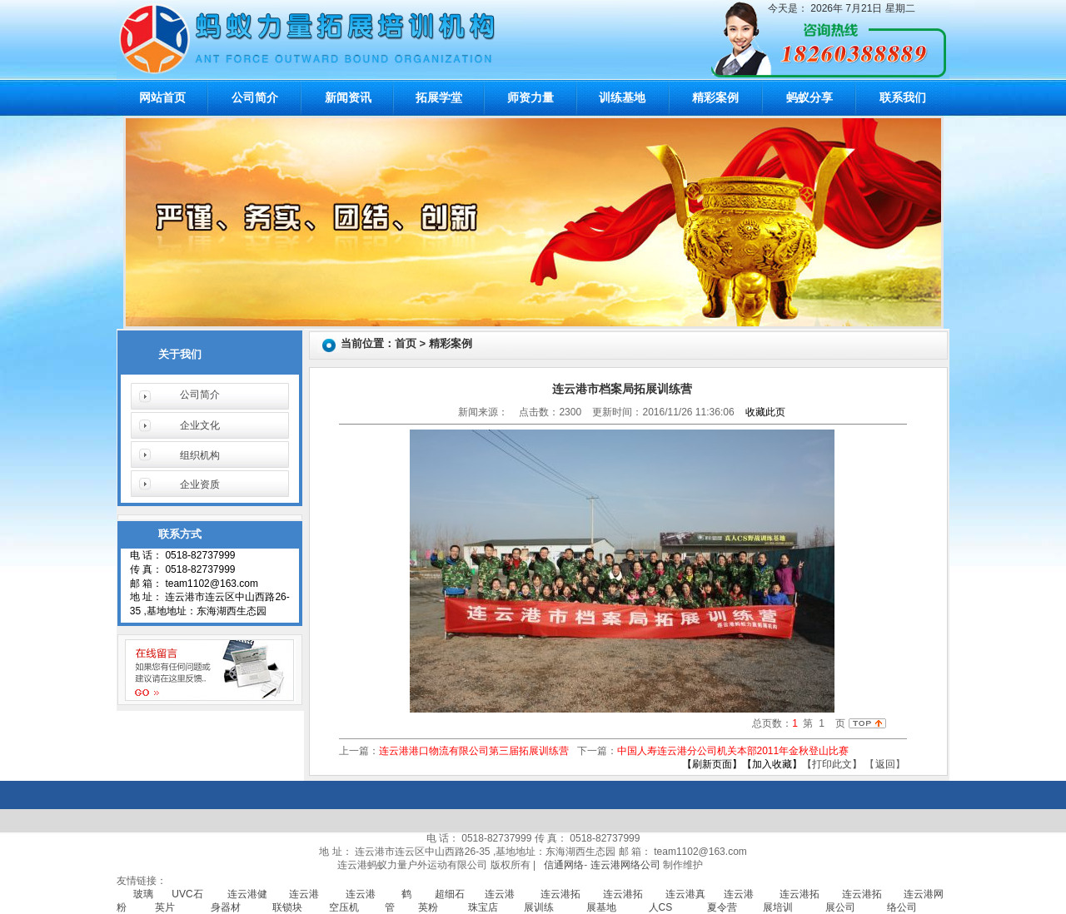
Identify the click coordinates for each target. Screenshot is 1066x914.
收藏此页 (765, 412)
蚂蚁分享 (809, 97)
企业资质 (200, 484)
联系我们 (902, 97)
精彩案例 (715, 97)
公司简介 (255, 97)
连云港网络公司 (625, 865)
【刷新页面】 (712, 764)
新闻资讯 (348, 97)
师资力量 (530, 97)
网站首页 (162, 97)
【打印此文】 (832, 764)
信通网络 (564, 865)
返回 (885, 764)
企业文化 (200, 425)
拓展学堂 (439, 97)
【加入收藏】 (772, 764)
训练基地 (622, 97)
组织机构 (200, 455)
